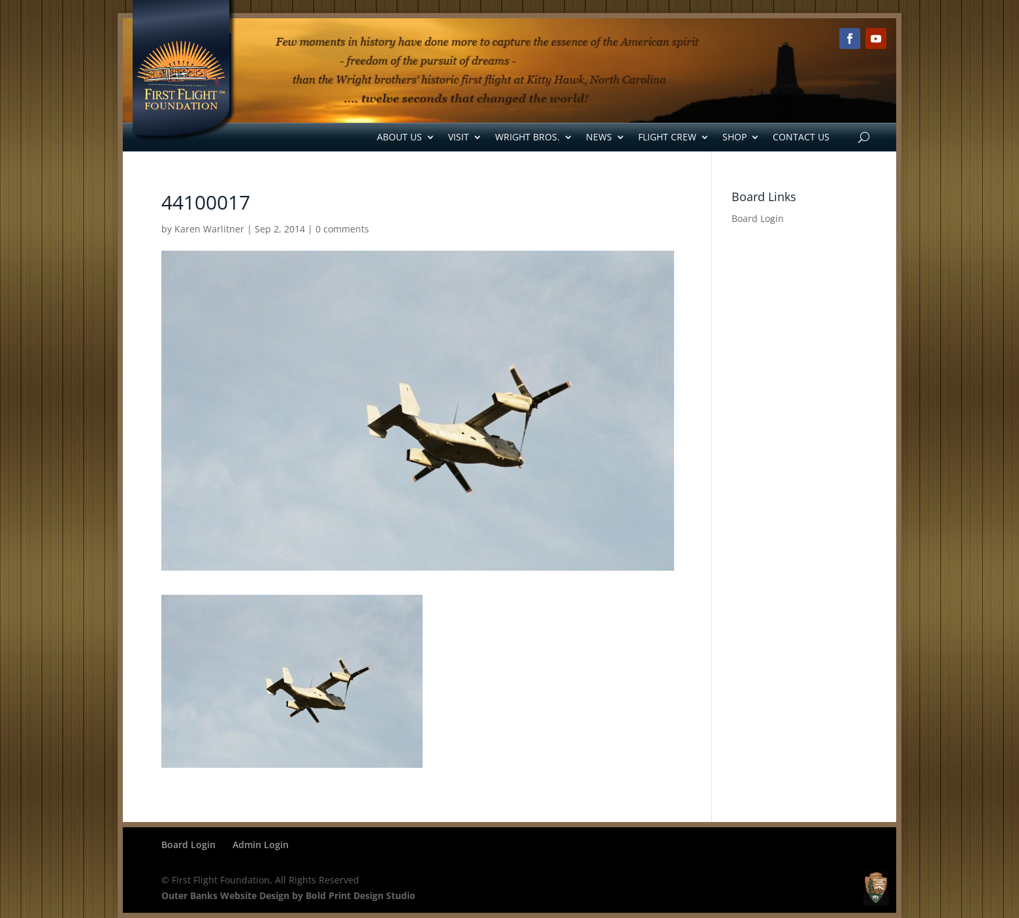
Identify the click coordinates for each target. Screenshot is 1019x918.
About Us (399, 137)
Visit (458, 137)
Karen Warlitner (209, 229)
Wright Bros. (527, 137)
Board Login (758, 218)
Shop (734, 137)
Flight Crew (667, 137)
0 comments (342, 229)
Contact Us (801, 137)
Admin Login (261, 844)
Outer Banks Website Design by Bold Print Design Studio (288, 895)
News (599, 137)
